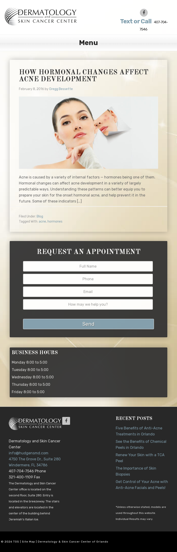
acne (42, 221)
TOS (16, 541)
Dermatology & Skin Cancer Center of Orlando (73, 541)
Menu (88, 43)
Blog (40, 216)
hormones (54, 221)
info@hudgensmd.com (28, 453)
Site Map (28, 541)
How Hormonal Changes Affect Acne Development (83, 76)
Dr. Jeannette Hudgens (49, 16)
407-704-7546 (143, 24)
